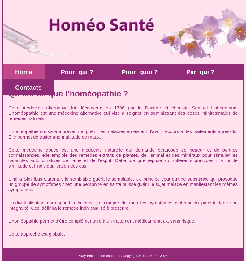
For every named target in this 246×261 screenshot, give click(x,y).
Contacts (28, 87)
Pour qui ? (77, 72)
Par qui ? (200, 72)
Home (23, 72)
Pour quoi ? (140, 72)
